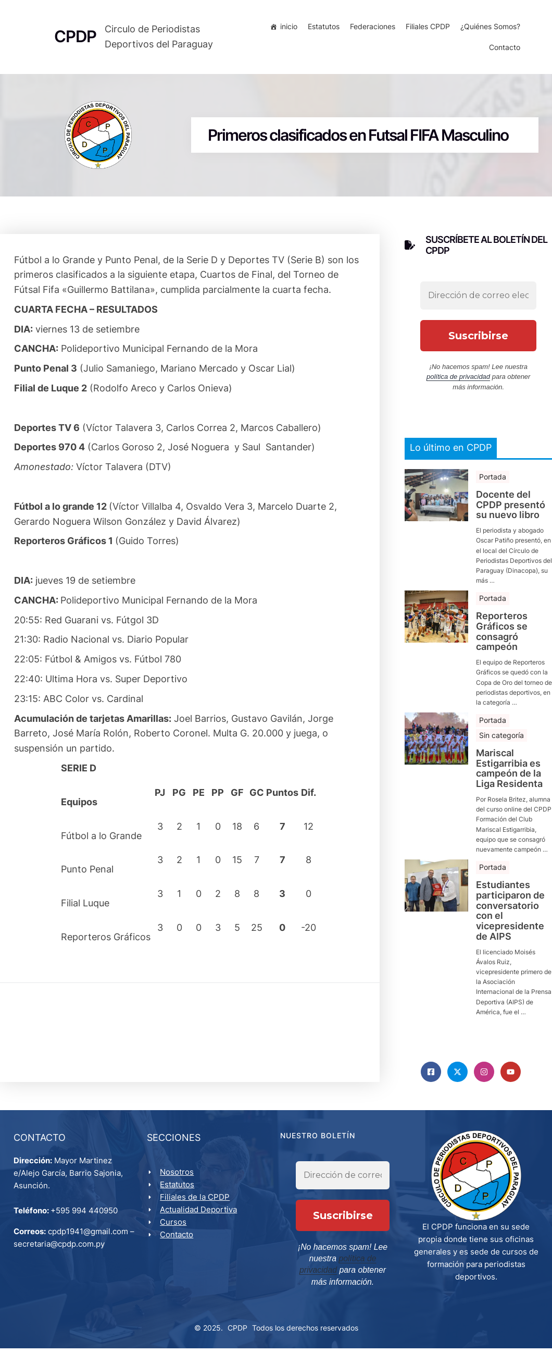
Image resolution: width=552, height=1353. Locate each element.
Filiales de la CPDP (197, 1204)
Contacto (502, 49)
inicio (286, 28)
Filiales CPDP (426, 28)
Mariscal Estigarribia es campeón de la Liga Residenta (509, 772)
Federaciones (370, 28)
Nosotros (179, 1179)
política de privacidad (458, 381)
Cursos (175, 1229)
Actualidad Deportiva (200, 1216)
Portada (492, 480)
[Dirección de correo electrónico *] (478, 299)
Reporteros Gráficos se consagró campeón (502, 635)
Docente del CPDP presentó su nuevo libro (510, 508)
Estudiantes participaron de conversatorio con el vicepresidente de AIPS (510, 914)
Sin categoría (501, 739)
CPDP (237, 1333)
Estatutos (321, 28)
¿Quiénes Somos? (488, 28)
